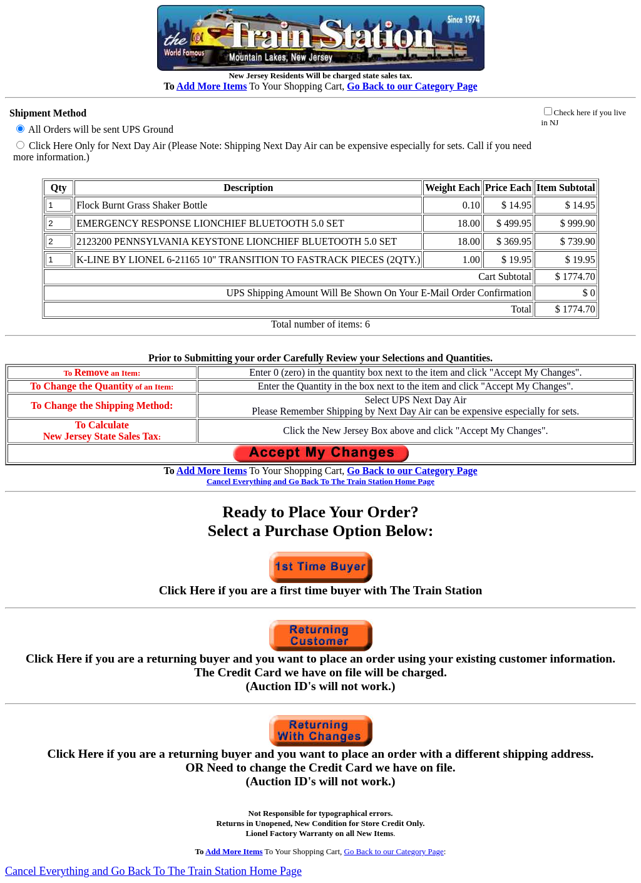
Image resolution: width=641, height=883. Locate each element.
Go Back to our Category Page (394, 851)
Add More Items (212, 86)
